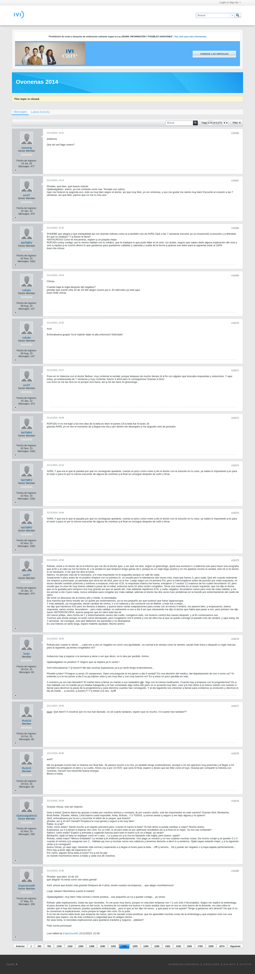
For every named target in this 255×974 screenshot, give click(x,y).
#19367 (235, 180)
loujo (26, 653)
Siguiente (235, 946)
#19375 (235, 560)
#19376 (235, 639)
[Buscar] (215, 15)
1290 (102, 946)
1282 (80, 946)
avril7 (26, 195)
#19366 (235, 133)
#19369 (235, 275)
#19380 (235, 871)
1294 (145, 946)
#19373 (235, 465)
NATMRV (26, 242)
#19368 (235, 228)
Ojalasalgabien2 (26, 815)
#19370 (235, 323)
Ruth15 (26, 720)
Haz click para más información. (190, 36)
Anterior (20, 946)
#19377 (235, 706)
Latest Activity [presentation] (40, 112)
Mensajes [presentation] (20, 111)
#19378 (235, 753)
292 (39, 946)
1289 (91, 946)
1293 (135, 946)
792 (49, 946)
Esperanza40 (26, 885)
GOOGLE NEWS (211, 964)
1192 (59, 946)
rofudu (26, 290)
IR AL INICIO (229, 964)
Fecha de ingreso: (27, 160)
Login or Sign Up (230, 2)
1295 (156, 946)
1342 (178, 946)
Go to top (245, 964)
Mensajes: (24, 166)
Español (11, 964)
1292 (124, 946)
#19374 (235, 513)
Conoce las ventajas (214, 54)
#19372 (235, 418)
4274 (222, 946)
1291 (113, 946)
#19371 (235, 370)
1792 (200, 946)
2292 (211, 946)
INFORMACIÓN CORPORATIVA (183, 964)
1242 (70, 946)
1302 (167, 946)
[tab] (20, 112)
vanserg (26, 147)
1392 (189, 946)
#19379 (235, 801)
